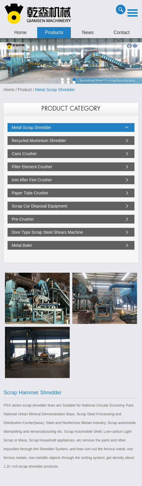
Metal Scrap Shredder (55, 89)
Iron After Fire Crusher (32, 180)
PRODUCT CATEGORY (70, 109)
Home (20, 32)
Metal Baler (22, 245)
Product (25, 89)
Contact (122, 32)
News (88, 32)
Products (54, 32)
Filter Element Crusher (32, 166)
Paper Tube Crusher (30, 193)
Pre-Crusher (23, 219)
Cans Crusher (24, 153)
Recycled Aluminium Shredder (39, 140)
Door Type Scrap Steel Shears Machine (47, 232)
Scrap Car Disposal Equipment (39, 206)
